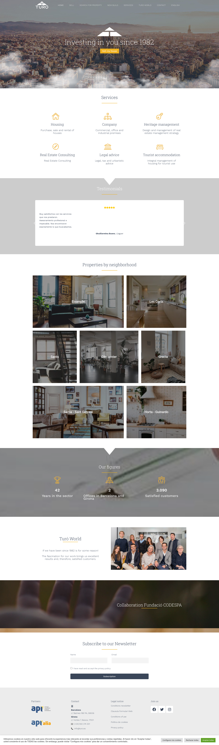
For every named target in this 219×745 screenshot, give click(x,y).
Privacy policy (117, 727)
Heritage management (161, 124)
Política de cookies (119, 722)
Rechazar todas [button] (192, 740)
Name (73, 654)
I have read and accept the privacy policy (92, 668)
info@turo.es (80, 728)
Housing (57, 124)
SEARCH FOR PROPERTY (91, 5)
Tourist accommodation (161, 155)
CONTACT (161, 5)
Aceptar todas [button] (208, 740)
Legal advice (109, 155)
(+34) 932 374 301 (82, 724)
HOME (61, 5)
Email (114, 654)
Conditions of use (118, 717)
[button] (34, 223)
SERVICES (128, 5)
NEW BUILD (112, 5)
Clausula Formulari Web (122, 711)
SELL (71, 5)
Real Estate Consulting (57, 155)
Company (109, 124)
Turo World (145, 5)
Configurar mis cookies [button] (172, 740)
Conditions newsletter (121, 706)
